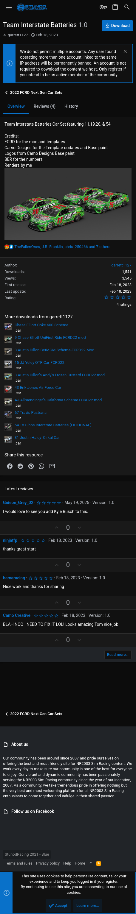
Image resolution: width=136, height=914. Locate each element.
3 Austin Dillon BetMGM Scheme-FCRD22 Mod (54, 350)
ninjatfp (10, 540)
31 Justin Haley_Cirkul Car (37, 437)
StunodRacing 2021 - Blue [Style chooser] (27, 854)
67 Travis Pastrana (31, 412)
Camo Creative (16, 615)
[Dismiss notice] (124, 52)
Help (67, 863)
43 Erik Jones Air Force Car (38, 387)
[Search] (127, 7)
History (71, 106)
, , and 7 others (62, 246)
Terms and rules (19, 863)
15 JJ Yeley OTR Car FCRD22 (39, 362)
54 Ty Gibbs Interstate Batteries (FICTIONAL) (53, 425)
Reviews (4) (44, 106)
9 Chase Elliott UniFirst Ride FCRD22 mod (50, 337)
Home (80, 863)
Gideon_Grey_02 (18, 502)
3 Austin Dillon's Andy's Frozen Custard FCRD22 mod (60, 375)
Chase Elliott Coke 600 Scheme (41, 325)
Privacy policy (48, 863)
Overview (16, 106)
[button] (9, 7)
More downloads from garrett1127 (38, 316)
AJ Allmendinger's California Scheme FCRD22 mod (58, 400)
